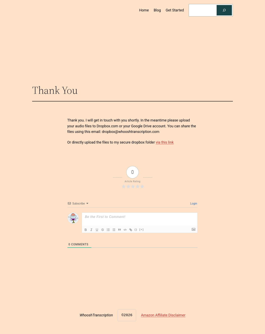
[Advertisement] (132, 49)
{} (136, 229)
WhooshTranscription (96, 315)
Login (193, 203)
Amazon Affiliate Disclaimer (163, 315)
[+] (141, 229)
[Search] (224, 10)
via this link (165, 142)
